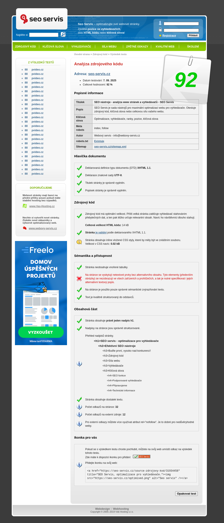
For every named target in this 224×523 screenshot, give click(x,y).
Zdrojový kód (25, 46)
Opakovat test (186, 493)
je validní (100, 232)
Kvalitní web (165, 46)
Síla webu (109, 46)
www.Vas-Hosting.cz (42, 206)
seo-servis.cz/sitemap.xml (110, 146)
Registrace (169, 35)
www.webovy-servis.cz (43, 228)
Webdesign (102, 508)
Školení (193, 46)
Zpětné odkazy (137, 46)
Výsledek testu (118, 54)
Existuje (99, 141)
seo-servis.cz (99, 74)
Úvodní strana (82, 54)
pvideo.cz (34, 69)
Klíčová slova (53, 46)
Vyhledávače (81, 46)
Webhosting (121, 508)
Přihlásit (193, 35)
